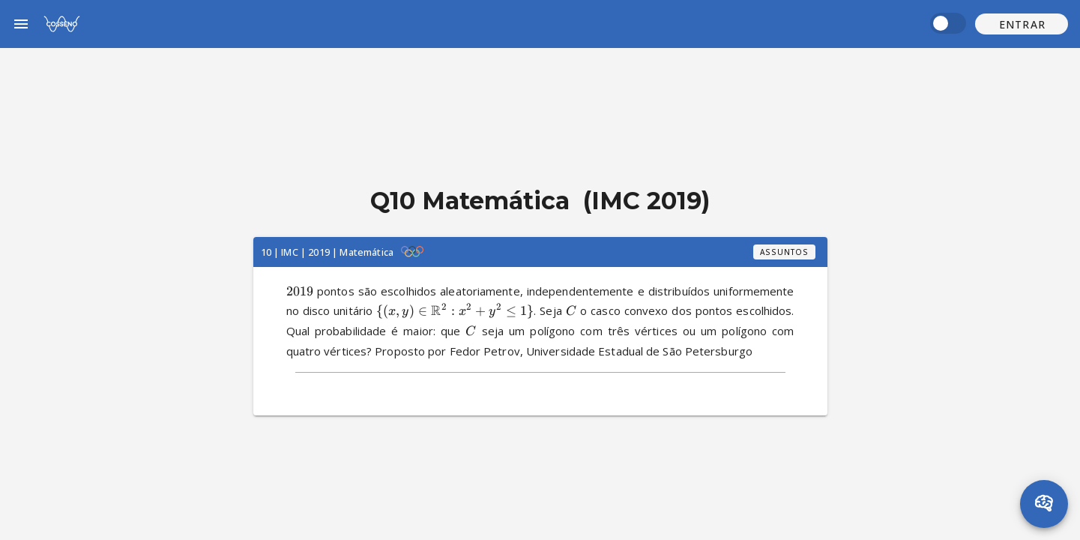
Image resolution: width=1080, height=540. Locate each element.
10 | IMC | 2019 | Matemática (327, 252)
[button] (1021, 24)
